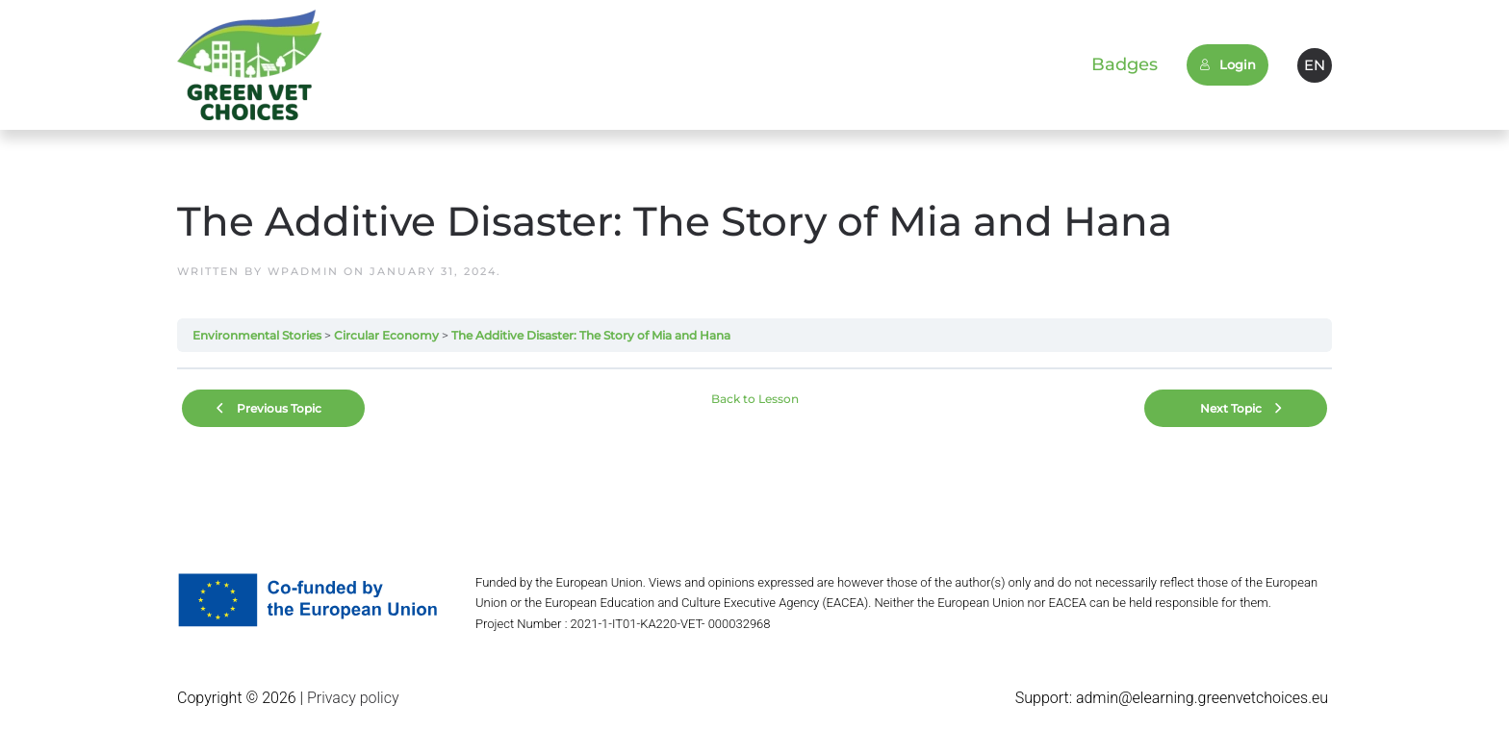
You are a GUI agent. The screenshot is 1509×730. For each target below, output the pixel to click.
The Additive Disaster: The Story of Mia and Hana (590, 335)
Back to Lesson (755, 398)
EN (1314, 65)
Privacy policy (351, 698)
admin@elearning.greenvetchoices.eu (1202, 698)
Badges (1124, 64)
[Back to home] (249, 65)
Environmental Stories (256, 335)
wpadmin (303, 271)
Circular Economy (386, 335)
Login (1227, 64)
